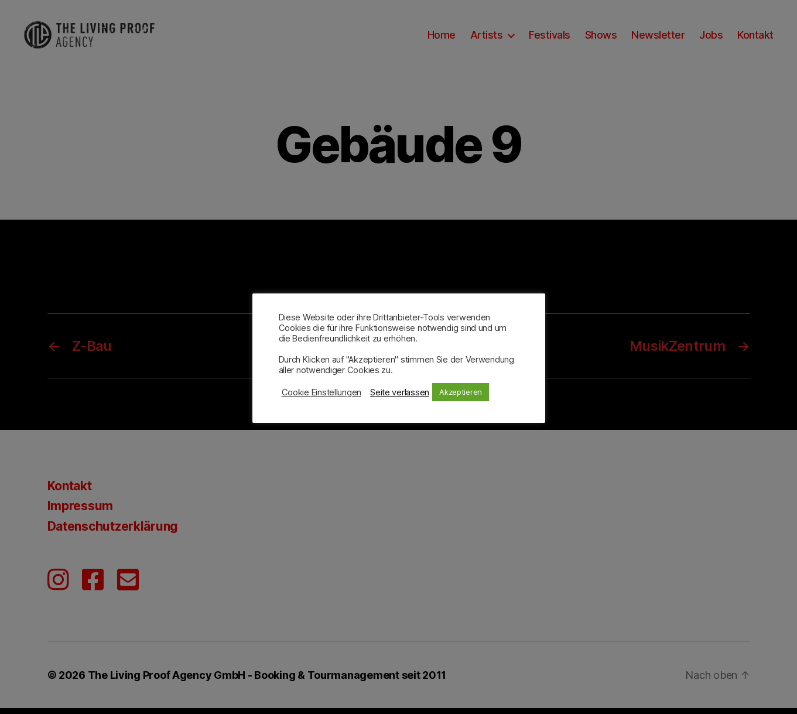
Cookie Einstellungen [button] (322, 392)
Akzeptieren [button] (460, 392)
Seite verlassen (399, 392)
